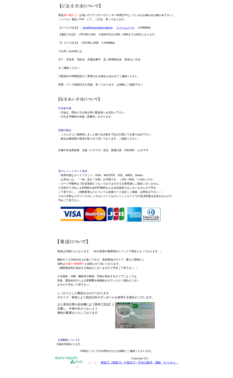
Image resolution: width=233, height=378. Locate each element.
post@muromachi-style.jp (98, 27)
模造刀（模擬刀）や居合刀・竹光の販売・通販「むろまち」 (139, 362)
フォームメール (125, 27)
